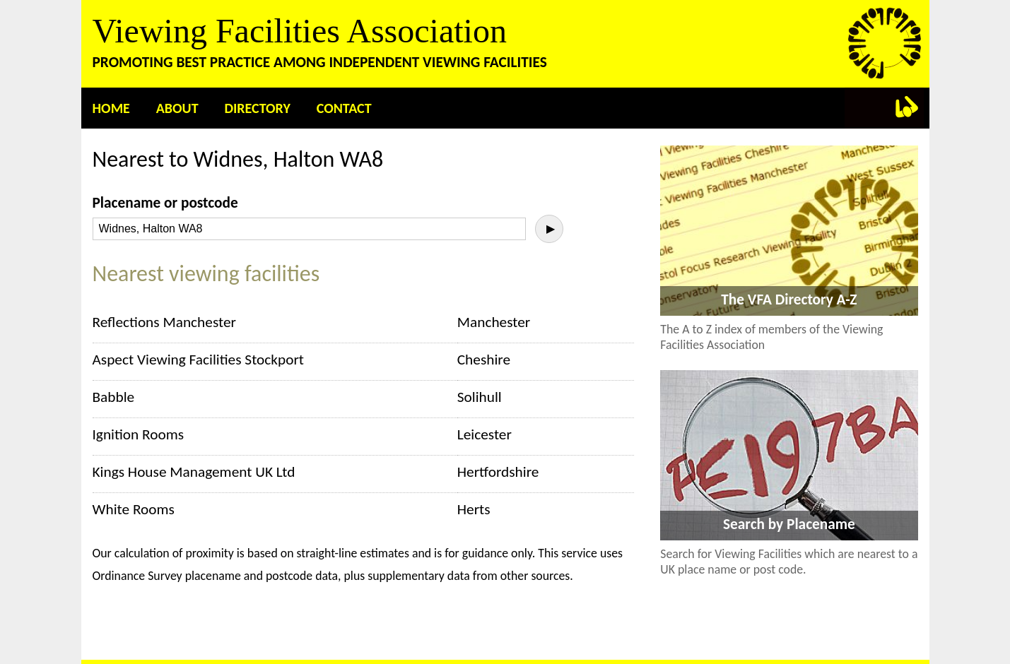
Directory (257, 108)
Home (111, 108)
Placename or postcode (165, 203)
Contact (344, 108)
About (177, 108)
